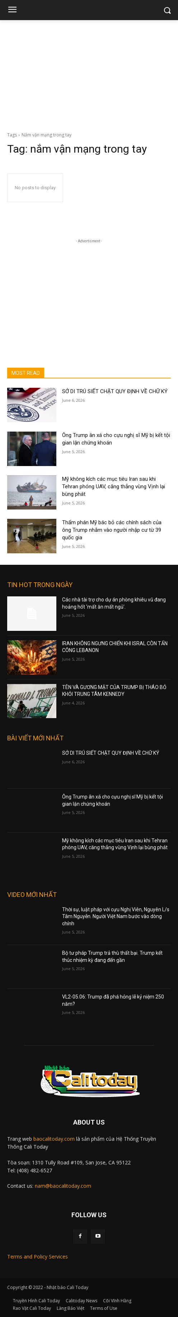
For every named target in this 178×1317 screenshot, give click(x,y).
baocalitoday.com (54, 1138)
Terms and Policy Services (37, 1256)
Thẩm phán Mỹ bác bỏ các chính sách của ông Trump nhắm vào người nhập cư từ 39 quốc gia (111, 530)
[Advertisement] (89, 74)
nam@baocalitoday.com (63, 1185)
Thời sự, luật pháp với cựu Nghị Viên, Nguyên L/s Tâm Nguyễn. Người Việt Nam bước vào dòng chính (115, 916)
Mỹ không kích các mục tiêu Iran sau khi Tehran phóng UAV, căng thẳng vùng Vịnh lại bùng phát (113, 486)
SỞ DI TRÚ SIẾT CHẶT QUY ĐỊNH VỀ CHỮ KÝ (115, 391)
